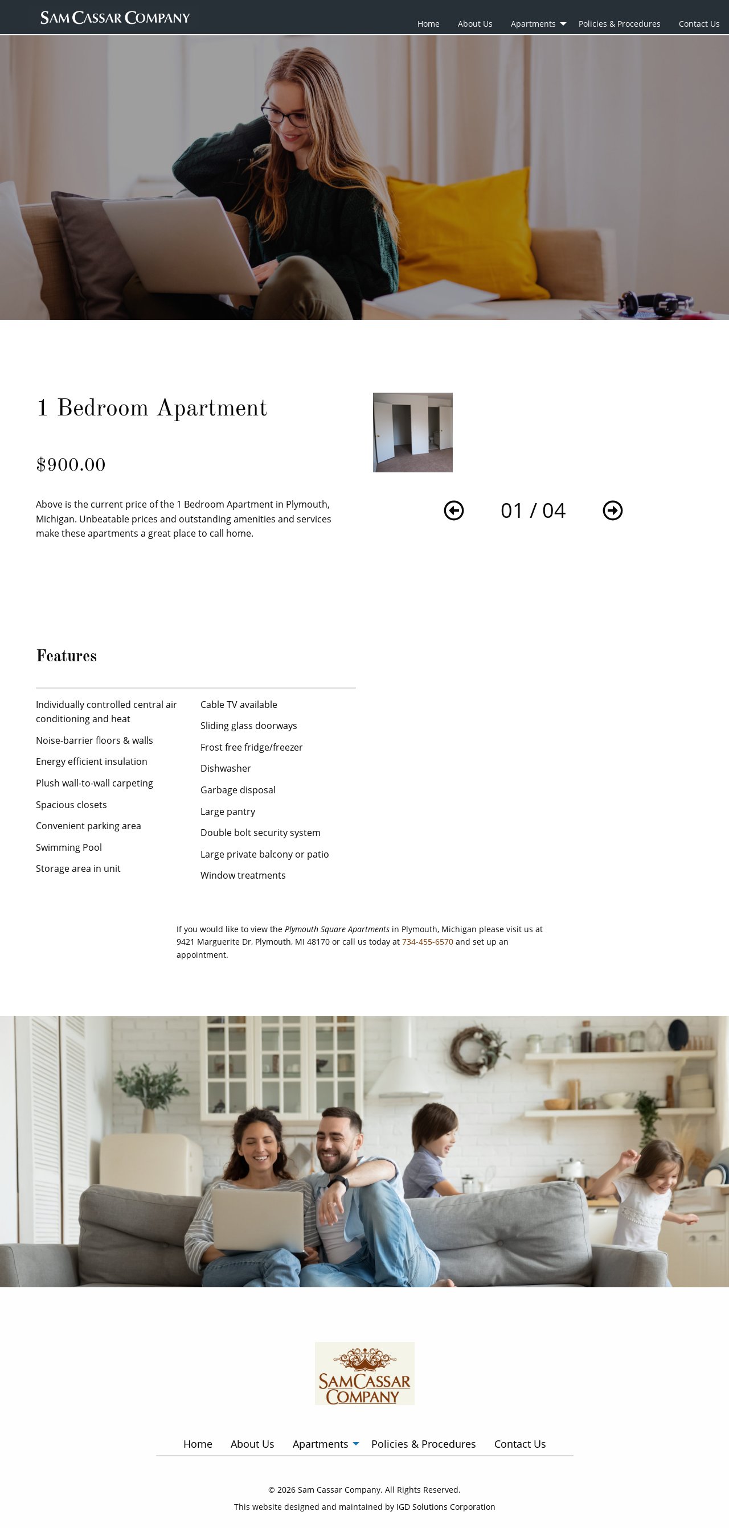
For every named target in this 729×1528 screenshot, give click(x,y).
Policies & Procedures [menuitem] (620, 23)
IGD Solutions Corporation (445, 1506)
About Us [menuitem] (475, 23)
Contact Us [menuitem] (699, 23)
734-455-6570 (427, 941)
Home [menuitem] (428, 23)
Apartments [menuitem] (533, 23)
